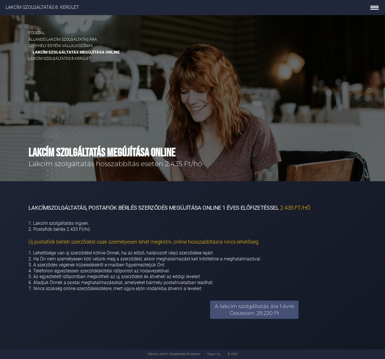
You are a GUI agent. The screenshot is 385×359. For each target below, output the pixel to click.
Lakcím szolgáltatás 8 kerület (59, 58)
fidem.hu (214, 354)
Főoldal (36, 32)
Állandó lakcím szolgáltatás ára (62, 39)
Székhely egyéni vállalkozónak (60, 45)
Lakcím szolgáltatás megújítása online (76, 52)
